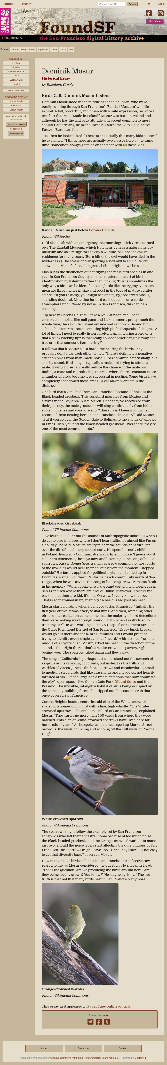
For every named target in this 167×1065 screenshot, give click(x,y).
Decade (14, 49)
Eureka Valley (16, 80)
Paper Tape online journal (108, 1006)
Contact (123, 1048)
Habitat (16, 84)
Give (71, 49)
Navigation (26, 4)
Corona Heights (102, 230)
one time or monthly (16, 124)
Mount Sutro (125, 682)
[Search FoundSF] (111, 4)
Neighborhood (28, 49)
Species (16, 67)
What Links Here (16, 90)
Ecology (16, 63)
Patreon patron (16, 133)
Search (132, 4)
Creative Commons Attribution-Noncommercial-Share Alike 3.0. (84, 1057)
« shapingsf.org (12, 37)
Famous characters (16, 71)
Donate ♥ (155, 21)
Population (43, 49)
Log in (161, 4)
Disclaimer (83, 1048)
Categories (15, 58)
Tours (63, 49)
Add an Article (16, 101)
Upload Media (16, 109)
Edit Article (16, 105)
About (44, 1048)
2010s (16, 75)
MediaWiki (140, 1057)
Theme (54, 49)
